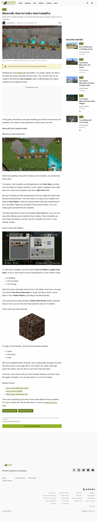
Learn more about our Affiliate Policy (11, 421)
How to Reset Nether (14, 391)
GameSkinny (91, 498)
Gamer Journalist (77, 498)
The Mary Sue (78, 501)
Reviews (28, 3)
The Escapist (91, 495)
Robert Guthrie (84, 106)
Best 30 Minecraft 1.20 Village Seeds (85, 48)
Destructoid (65, 498)
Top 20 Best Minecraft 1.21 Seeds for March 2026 (86, 83)
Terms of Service (20, 478)
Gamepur (92, 493)
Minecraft (22, 73)
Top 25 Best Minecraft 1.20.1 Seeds (85, 65)
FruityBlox (66, 503)
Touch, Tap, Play (90, 501)
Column (49, 3)
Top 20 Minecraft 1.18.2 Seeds (85, 121)
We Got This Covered (50, 498)
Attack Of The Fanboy (49, 495)
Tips (34, 3)
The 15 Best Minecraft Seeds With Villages (87, 101)
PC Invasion (65, 501)
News (21, 3)
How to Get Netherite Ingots (17, 388)
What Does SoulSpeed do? (17, 394)
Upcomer (53, 503)
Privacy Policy (32, 478)
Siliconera (79, 495)
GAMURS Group (91, 511)
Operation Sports (51, 501)
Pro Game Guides (64, 493)
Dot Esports (52, 493)
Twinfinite (79, 493)
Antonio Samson (84, 52)
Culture (41, 3)
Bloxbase (92, 506)
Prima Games (65, 495)
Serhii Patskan (83, 70)
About (4, 478)
